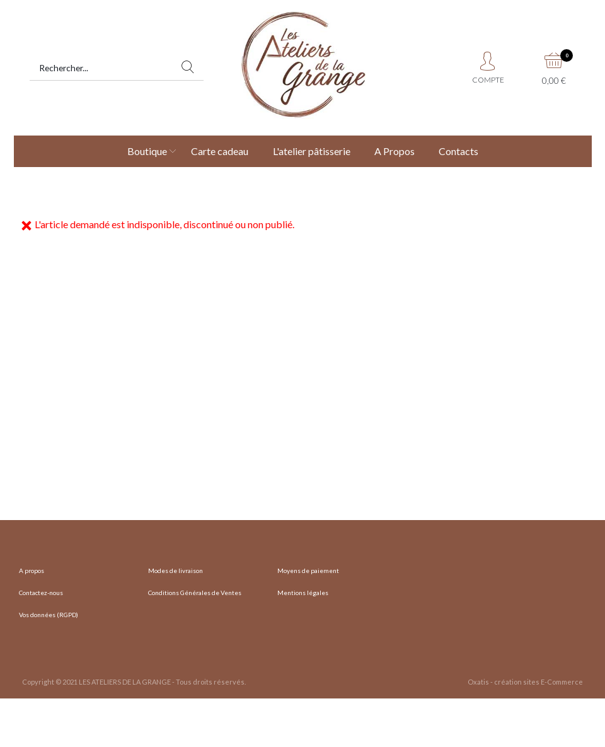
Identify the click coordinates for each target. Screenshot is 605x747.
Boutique (147, 151)
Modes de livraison (175, 570)
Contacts (458, 151)
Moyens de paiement (308, 570)
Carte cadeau (219, 151)
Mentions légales (302, 592)
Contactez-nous (41, 592)
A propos (31, 570)
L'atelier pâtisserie (311, 151)
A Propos (394, 151)
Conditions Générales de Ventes (194, 592)
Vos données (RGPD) (48, 614)
